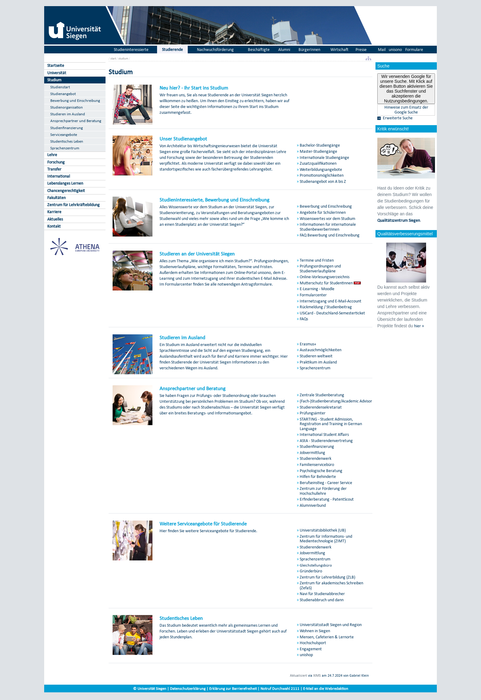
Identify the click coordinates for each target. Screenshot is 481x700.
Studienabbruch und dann (322, 599)
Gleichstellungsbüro (316, 565)
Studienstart (60, 87)
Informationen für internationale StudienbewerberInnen (328, 227)
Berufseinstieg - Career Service (326, 482)
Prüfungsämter (312, 413)
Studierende (172, 49)
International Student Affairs (324, 434)
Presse (361, 49)
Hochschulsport (313, 642)
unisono (395, 49)
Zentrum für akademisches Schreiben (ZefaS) (331, 585)
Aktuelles (55, 219)
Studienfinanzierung (66, 127)
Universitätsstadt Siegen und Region (331, 624)
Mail (382, 49)
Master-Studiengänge (318, 151)
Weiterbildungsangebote (321, 169)
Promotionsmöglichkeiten (322, 175)
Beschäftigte (259, 49)
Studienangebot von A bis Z (323, 181)
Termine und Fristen (317, 260)
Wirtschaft (339, 49)
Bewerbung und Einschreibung (75, 100)
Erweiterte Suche (398, 118)
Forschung (56, 162)
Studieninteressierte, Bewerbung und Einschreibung (214, 200)
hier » (419, 326)
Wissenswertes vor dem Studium (327, 218)
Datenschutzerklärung (188, 688)
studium (123, 58)
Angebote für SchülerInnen (323, 212)
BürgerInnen (309, 49)
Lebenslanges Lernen (65, 183)
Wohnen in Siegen (315, 630)
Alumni (284, 49)
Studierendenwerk (315, 458)
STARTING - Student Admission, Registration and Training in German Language (331, 424)
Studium (54, 80)
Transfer (54, 169)
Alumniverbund (313, 505)
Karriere (54, 211)
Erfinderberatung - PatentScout (327, 499)
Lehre (52, 154)
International (58, 176)
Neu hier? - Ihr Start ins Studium (194, 88)
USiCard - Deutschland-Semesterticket (332, 313)
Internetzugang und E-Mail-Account (330, 301)
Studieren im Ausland (67, 114)
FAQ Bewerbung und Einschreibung (330, 235)
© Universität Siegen (149, 688)
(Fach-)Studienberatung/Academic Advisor (336, 401)
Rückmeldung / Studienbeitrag (326, 307)
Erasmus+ (308, 344)
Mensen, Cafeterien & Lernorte (327, 637)
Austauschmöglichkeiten (320, 349)
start (113, 58)
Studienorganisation (66, 107)
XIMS (317, 675)
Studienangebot (63, 93)
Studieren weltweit (316, 356)
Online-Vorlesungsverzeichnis (324, 276)
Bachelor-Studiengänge (320, 145)
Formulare (414, 49)
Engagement (311, 649)
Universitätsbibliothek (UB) (323, 530)
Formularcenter (313, 295)
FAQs (304, 318)
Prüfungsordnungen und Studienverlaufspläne (320, 268)
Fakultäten (56, 197)
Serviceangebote (63, 134)
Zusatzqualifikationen (318, 163)
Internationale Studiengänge (324, 157)
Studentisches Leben (66, 141)
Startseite (55, 65)
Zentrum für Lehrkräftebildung (73, 204)
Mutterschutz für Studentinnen (326, 283)
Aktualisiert (298, 675)
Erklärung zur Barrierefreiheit (233, 688)
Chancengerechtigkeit (66, 190)
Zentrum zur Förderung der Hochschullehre (323, 491)
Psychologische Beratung (321, 470)
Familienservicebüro (317, 464)
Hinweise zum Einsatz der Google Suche (406, 110)
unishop (306, 654)
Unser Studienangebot (183, 139)
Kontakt (54, 226)
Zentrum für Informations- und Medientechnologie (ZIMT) (326, 539)
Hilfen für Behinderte (318, 476)
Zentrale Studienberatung (322, 395)
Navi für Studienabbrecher (322, 593)
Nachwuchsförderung (215, 49)
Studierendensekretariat (321, 407)
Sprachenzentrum (64, 148)
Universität (56, 72)
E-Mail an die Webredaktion (325, 688)
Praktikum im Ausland (318, 362)
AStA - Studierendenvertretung (326, 440)
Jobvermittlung (312, 452)
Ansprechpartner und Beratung (75, 120)
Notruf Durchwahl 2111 (279, 688)
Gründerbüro (311, 571)
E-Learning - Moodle (317, 288)
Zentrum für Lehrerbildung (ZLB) (327, 577)
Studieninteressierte (131, 49)
